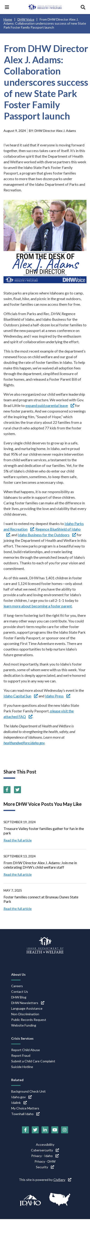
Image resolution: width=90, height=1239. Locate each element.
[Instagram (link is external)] (64, 1129)
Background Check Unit (28, 1091)
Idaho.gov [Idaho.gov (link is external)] (21, 1097)
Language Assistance (26, 1008)
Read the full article (17, 840)
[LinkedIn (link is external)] (45, 1129)
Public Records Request (28, 1020)
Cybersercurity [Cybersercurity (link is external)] (45, 1150)
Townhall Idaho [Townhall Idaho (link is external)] (25, 1114)
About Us (18, 974)
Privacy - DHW (45, 1161)
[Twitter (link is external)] (17, 789)
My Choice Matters (25, 1108)
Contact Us (19, 991)
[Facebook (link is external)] (6, 789)
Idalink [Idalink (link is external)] (19, 1103)
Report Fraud (20, 1055)
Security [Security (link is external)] (45, 1167)
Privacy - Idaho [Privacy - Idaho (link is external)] (45, 1156)
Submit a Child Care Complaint (33, 1061)
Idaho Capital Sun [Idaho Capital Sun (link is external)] (20, 696)
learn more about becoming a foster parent (37, 606)
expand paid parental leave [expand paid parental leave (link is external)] (49, 405)
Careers (17, 986)
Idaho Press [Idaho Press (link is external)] (57, 696)
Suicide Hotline (22, 1067)
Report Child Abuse (25, 1050)
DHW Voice (25, 19)
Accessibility (45, 1144)
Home (7, 19)
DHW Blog (18, 997)
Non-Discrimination (25, 1014)
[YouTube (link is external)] (54, 1129)
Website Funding (23, 1025)
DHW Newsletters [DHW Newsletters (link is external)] (27, 1003)
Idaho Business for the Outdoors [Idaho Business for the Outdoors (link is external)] (47, 534)
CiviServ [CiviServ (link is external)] (62, 1180)
